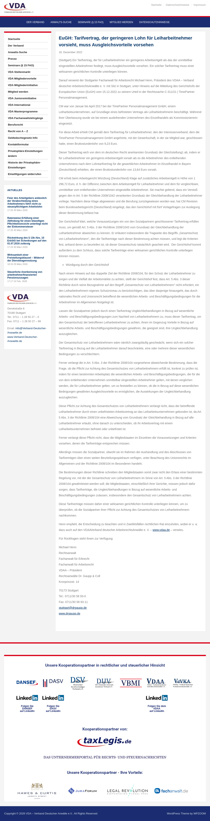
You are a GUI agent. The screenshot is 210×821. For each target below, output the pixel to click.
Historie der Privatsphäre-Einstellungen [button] (24, 165)
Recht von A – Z (18, 131)
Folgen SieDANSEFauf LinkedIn (27, 709)
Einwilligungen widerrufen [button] (24, 174)
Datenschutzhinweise (177, 4)
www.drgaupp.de (69, 613)
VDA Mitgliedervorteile (22, 78)
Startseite (156, 4)
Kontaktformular (18, 144)
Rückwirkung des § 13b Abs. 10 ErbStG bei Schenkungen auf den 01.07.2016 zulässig (26, 240)
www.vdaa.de (161, 530)
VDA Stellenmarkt (19, 71)
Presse (12, 58)
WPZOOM (200, 813)
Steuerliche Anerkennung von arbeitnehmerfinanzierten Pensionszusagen (24, 275)
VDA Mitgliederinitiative (23, 85)
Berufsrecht (15, 124)
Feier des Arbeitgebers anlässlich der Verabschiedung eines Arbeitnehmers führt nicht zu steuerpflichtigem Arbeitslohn (27, 202)
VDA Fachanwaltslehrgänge (25, 118)
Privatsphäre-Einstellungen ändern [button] (25, 153)
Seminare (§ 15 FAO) (91, 22)
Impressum (200, 4)
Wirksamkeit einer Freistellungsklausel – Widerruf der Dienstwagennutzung (25, 257)
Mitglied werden (121, 22)
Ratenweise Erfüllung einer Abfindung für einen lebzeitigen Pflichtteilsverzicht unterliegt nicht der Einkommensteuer (27, 222)
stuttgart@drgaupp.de (73, 607)
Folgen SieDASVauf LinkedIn (53, 709)
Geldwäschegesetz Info (23, 137)
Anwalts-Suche (61, 22)
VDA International (19, 104)
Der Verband (35, 22)
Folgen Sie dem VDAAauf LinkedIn (157, 709)
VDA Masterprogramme (23, 111)
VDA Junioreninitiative (22, 98)
